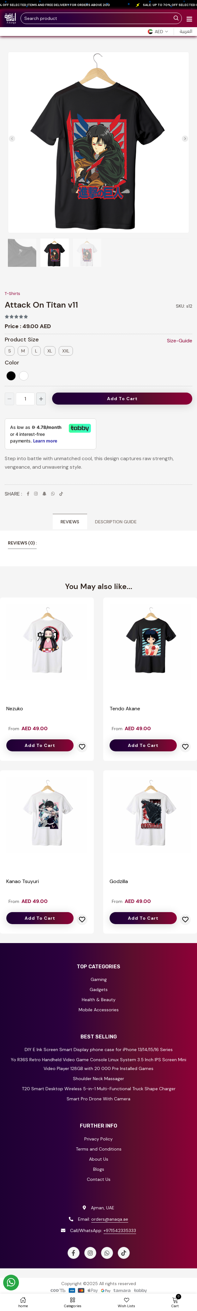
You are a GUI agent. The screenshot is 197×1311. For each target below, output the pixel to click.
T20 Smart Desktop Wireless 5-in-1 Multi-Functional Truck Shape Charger (99, 1088)
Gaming (99, 979)
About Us (98, 1159)
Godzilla (119, 881)
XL (49, 351)
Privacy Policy (98, 1139)
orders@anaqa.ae (109, 1219)
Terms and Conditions (99, 1149)
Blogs (98, 1169)
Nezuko (14, 708)
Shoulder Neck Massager (98, 1078)
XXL (65, 351)
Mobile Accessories (99, 1010)
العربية (186, 31)
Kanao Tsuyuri (22, 881)
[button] (158, 31)
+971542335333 (120, 1230)
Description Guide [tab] (116, 522)
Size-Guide (179, 340)
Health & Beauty (99, 999)
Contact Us (98, 1179)
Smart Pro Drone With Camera (98, 1099)
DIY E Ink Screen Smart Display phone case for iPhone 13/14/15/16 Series (99, 1049)
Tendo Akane (125, 708)
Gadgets (99, 989)
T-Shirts (12, 293)
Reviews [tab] (70, 522)
